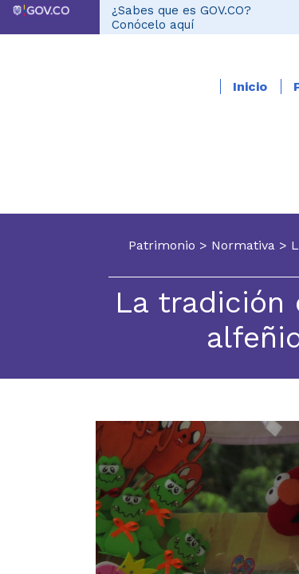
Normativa (243, 245)
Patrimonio (161, 245)
